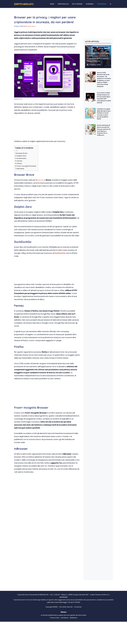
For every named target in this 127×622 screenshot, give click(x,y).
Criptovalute (63, 4)
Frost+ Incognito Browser (26, 166)
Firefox (19, 163)
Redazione (73, 618)
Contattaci (78, 607)
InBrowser (20, 169)
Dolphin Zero (21, 156)
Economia (90, 4)
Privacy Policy (55, 618)
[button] (110, 4)
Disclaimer (64, 618)
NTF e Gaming (77, 4)
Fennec (19, 161)
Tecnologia (101, 4)
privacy (41, 180)
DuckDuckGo (21, 158)
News (52, 4)
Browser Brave (21, 153)
